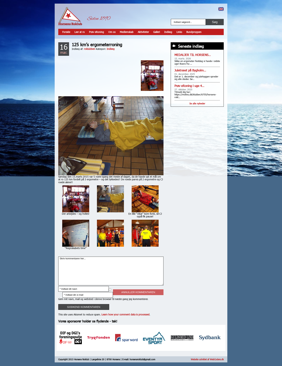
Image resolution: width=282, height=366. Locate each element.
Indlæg (168, 32)
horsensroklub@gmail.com (142, 359)
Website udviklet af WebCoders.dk (207, 359)
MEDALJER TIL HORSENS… (192, 54)
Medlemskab (126, 32)
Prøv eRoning (96, 32)
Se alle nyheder (197, 103)
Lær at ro (79, 32)
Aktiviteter (143, 32)
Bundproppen (193, 32)
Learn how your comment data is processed (125, 314)
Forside (66, 32)
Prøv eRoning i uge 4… (189, 85)
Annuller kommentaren (138, 292)
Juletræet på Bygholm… (190, 70)
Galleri (156, 32)
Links (179, 32)
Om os (111, 32)
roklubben (89, 49)
